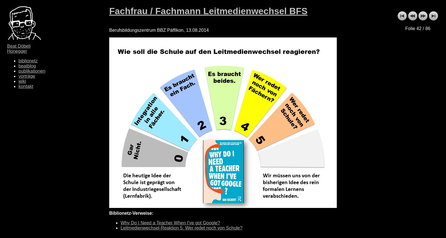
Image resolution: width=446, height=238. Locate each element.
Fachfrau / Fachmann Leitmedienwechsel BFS (208, 11)
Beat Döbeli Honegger (19, 49)
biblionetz (28, 60)
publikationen (31, 71)
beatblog (27, 66)
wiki (22, 81)
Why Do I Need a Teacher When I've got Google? (170, 222)
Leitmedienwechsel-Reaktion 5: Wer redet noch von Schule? (181, 228)
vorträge (26, 76)
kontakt (25, 86)
